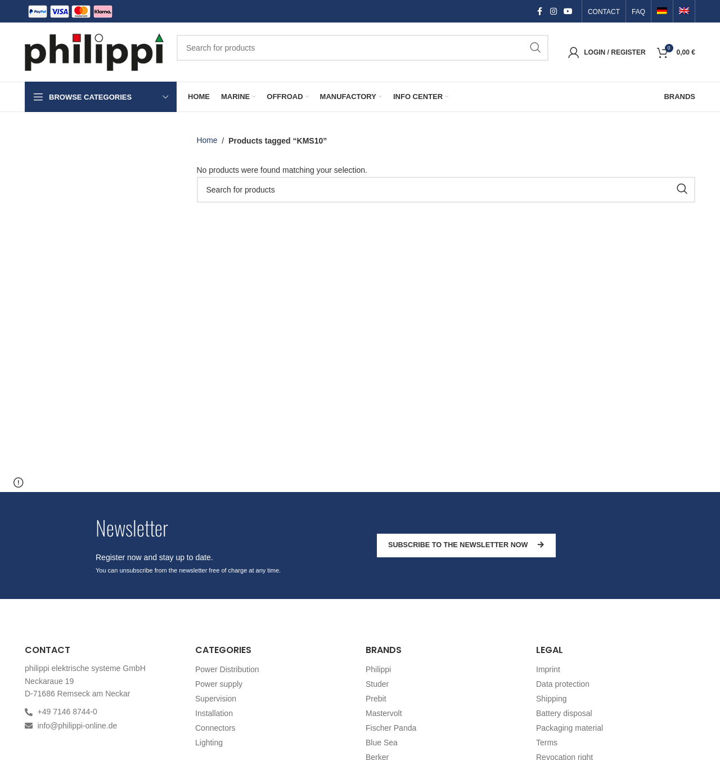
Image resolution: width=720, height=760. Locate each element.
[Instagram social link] (553, 11)
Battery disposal (564, 713)
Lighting (209, 742)
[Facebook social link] (540, 11)
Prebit (376, 698)
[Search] (362, 48)
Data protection (563, 684)
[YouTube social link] (568, 11)
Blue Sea (382, 742)
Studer (377, 684)
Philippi (378, 669)
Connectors (215, 727)
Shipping (551, 698)
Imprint (548, 669)
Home (207, 140)
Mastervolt (384, 713)
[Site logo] (95, 51)
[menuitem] (662, 12)
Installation (214, 713)
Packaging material (569, 727)
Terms (546, 742)
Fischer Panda (391, 727)
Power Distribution (227, 669)
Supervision (215, 698)
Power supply (218, 684)
